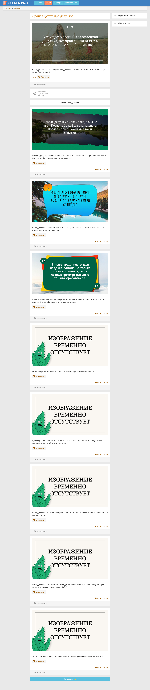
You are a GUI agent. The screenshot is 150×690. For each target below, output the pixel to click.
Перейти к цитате (101, 169)
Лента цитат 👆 (70, 679)
